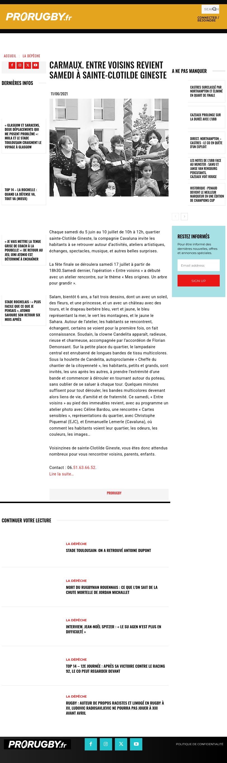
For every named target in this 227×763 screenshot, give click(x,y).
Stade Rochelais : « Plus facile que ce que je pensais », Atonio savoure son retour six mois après (23, 310)
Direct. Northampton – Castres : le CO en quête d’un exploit (206, 143)
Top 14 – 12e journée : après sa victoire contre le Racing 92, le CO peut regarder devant (115, 668)
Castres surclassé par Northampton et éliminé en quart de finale (206, 91)
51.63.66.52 (84, 467)
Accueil (10, 55)
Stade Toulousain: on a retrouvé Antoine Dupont (108, 550)
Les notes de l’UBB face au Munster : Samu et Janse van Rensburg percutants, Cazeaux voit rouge (207, 168)
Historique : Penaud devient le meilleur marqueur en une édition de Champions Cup (206, 194)
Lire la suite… (61, 474)
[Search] (214, 9)
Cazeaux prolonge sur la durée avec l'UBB (207, 117)
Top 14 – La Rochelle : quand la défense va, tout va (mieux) (21, 194)
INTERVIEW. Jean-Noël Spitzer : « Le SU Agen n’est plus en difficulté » (113, 629)
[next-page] (184, 216)
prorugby (114, 492)
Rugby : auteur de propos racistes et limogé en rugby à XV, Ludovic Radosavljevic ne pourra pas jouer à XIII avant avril (115, 708)
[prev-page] (175, 216)
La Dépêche (31, 55)
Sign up (198, 280)
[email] (199, 265)
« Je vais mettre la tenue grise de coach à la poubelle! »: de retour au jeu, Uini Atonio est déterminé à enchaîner (24, 250)
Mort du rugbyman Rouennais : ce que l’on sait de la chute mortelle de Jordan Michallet (112, 589)
